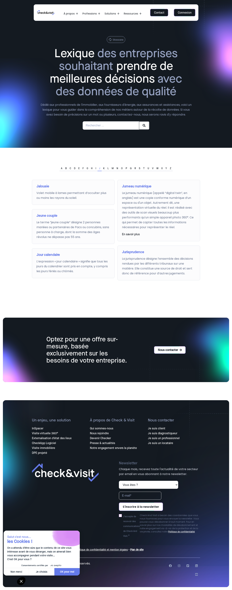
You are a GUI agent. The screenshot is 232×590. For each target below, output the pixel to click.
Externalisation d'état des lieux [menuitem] (52, 438)
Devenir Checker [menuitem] (100, 438)
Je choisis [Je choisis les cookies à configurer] (41, 572)
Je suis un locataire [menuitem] (160, 443)
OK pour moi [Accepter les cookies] (67, 572)
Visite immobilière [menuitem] (43, 448)
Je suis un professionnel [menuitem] (164, 438)
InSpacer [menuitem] (37, 428)
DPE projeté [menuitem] (39, 452)
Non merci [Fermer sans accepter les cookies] (16, 572)
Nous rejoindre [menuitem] (99, 433)
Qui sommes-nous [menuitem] (101, 428)
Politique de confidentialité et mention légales (101, 549)
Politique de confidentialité (181, 531)
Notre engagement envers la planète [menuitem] (113, 448)
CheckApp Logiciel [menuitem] (44, 443)
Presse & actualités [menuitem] (102, 443)
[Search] (144, 125)
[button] (21, 581)
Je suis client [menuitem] (156, 428)
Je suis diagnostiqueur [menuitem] (162, 433)
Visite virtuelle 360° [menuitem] (45, 433)
